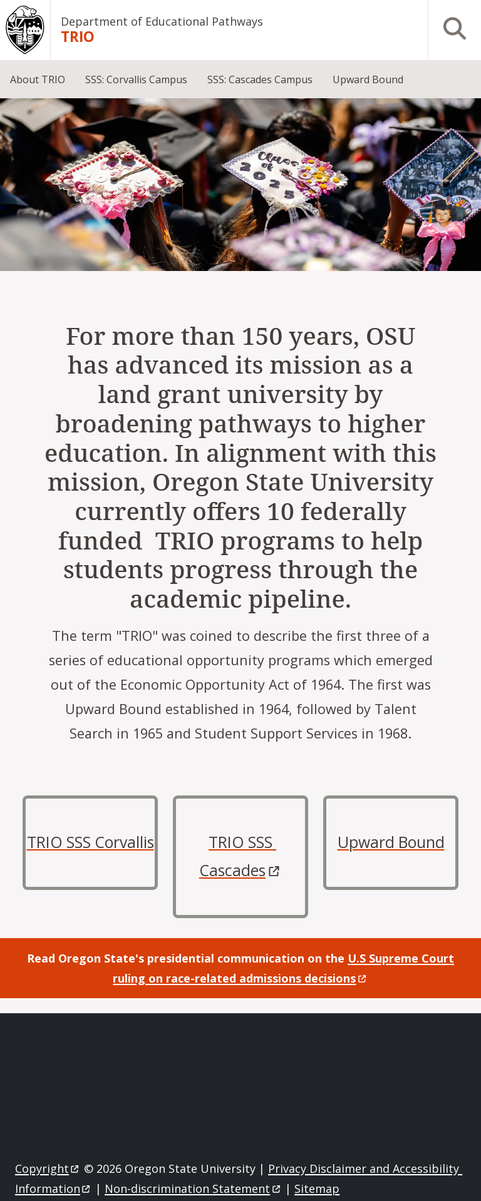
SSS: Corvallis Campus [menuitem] (136, 79)
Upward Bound (391, 842)
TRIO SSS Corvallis (90, 842)
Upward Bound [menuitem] (368, 79)
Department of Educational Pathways (162, 21)
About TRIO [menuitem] (37, 79)
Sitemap (316, 1188)
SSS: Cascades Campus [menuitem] (260, 79)
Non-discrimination (193, 1188)
